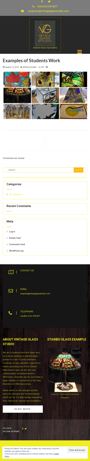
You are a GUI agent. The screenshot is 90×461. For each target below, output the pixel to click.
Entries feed (15, 237)
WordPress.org (16, 250)
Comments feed (17, 243)
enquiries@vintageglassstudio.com (48, 11)
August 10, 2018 (12, 67)
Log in (12, 231)
